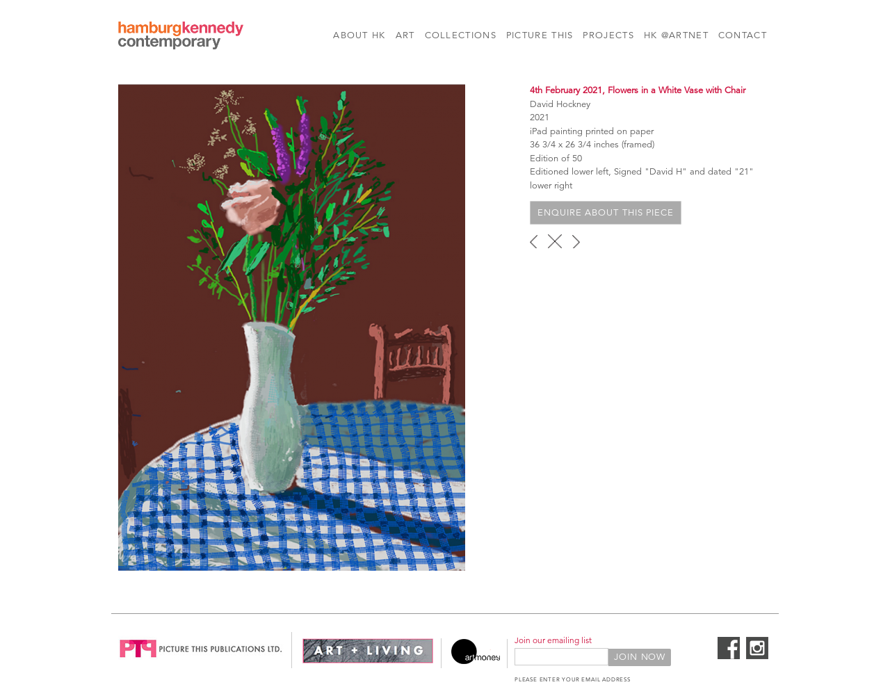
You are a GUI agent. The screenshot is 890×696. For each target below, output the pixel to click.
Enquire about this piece (605, 212)
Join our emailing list (553, 640)
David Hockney (560, 104)
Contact (742, 35)
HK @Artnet (676, 35)
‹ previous (533, 241)
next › (576, 241)
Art (405, 35)
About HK (359, 35)
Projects (608, 35)
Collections (460, 35)
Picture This (540, 35)
